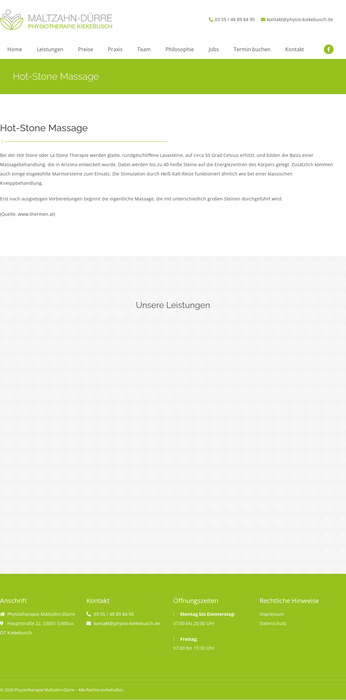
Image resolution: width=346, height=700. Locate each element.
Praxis (115, 49)
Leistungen (50, 49)
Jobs (214, 49)
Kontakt (294, 49)
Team (144, 49)
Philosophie (179, 49)
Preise (85, 49)
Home (14, 49)
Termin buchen (252, 49)
